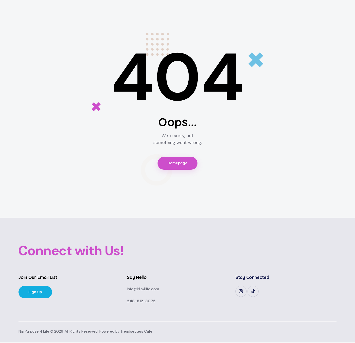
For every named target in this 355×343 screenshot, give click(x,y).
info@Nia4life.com (143, 289)
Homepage (177, 163)
